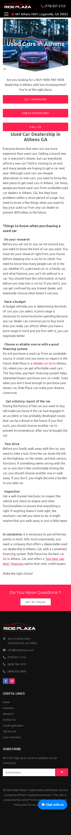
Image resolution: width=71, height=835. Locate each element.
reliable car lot (42, 363)
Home (6, 702)
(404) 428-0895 (17, 671)
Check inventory (35, 113)
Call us (35, 126)
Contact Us (9, 719)
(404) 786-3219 (17, 664)
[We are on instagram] (12, 681)
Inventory (8, 708)
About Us (8, 713)
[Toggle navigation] (6, 14)
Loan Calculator (12, 737)
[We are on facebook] (6, 681)
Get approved (35, 99)
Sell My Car (9, 731)
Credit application (13, 725)
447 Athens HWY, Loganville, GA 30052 (39, 14)
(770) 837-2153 (53, 6)
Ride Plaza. (20, 790)
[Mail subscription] (61, 772)
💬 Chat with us (52, 804)
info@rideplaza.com (21, 650)
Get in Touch (36, 602)
